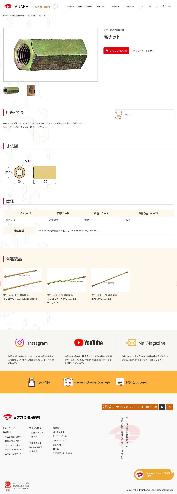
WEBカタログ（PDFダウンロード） (86, 382)
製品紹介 (31, 15)
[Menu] (169, 6)
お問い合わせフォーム (132, 382)
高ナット (42, 15)
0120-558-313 (130, 407)
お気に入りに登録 (118, 50)
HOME (6, 15)
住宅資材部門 (18, 15)
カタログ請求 (43, 382)
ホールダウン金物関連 (113, 29)
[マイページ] (163, 6)
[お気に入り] (156, 6)
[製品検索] (150, 6)
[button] (11, 90)
